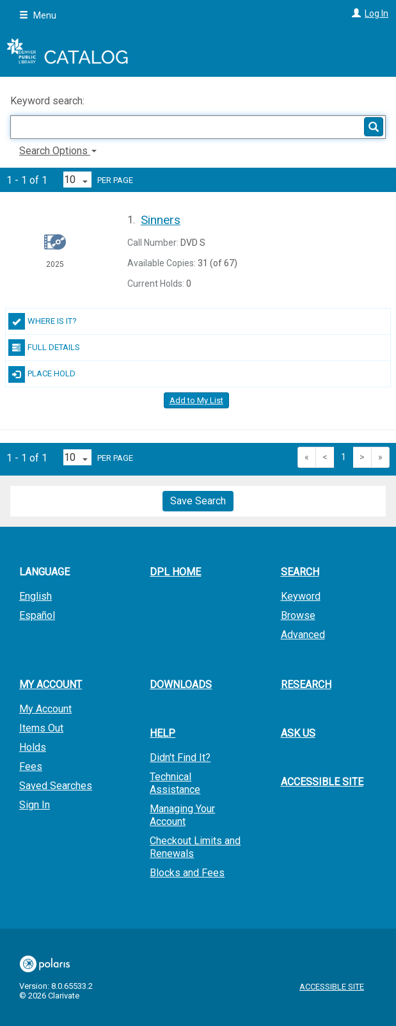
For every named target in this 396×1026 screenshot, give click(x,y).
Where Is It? (42, 321)
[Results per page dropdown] (77, 180)
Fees (30, 766)
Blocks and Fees (187, 873)
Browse (298, 615)
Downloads (181, 684)
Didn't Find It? (180, 757)
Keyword (301, 596)
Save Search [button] (198, 501)
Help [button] (162, 733)
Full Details (44, 347)
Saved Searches (55, 786)
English (35, 596)
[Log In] (355, 13)
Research (306, 684)
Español (37, 615)
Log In (376, 13)
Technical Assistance (175, 783)
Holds (32, 747)
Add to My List (196, 400)
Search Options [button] (58, 151)
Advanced (303, 635)
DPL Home (175, 572)
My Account (45, 709)
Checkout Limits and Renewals (195, 847)
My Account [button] (50, 684)
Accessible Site (322, 782)
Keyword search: (48, 101)
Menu (37, 15)
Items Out (41, 728)
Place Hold (41, 374)
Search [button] (300, 572)
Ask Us (298, 733)
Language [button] (44, 572)
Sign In (34, 805)
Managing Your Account (182, 815)
